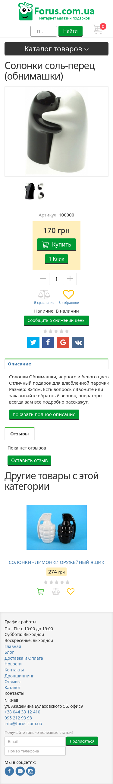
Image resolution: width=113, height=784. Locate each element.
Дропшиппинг (19, 676)
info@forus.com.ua (23, 723)
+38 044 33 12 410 (22, 712)
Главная (13, 646)
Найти (70, 31)
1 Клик (56, 259)
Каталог (12, 687)
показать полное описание (44, 414)
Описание (19, 364)
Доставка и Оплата (24, 658)
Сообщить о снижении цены (56, 320)
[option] (34, 191)
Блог (9, 652)
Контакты (14, 670)
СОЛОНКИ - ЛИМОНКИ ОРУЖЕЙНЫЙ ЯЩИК (56, 562)
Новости (13, 664)
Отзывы (12, 681)
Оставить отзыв (29, 460)
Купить (61, 244)
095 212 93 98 (18, 718)
